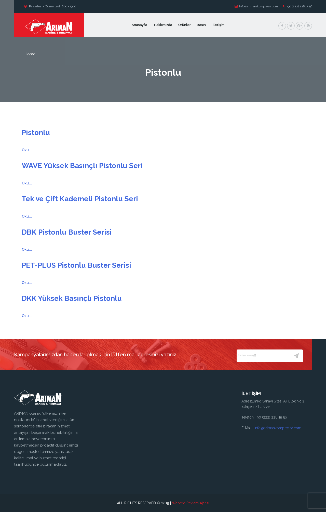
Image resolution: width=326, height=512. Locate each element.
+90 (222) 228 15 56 (297, 6)
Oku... (27, 150)
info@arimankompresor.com (256, 6)
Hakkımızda (163, 25)
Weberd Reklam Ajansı (190, 503)
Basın (202, 25)
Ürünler (184, 25)
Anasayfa (140, 25)
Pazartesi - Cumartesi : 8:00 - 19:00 (50, 6)
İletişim (218, 25)
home (30, 54)
